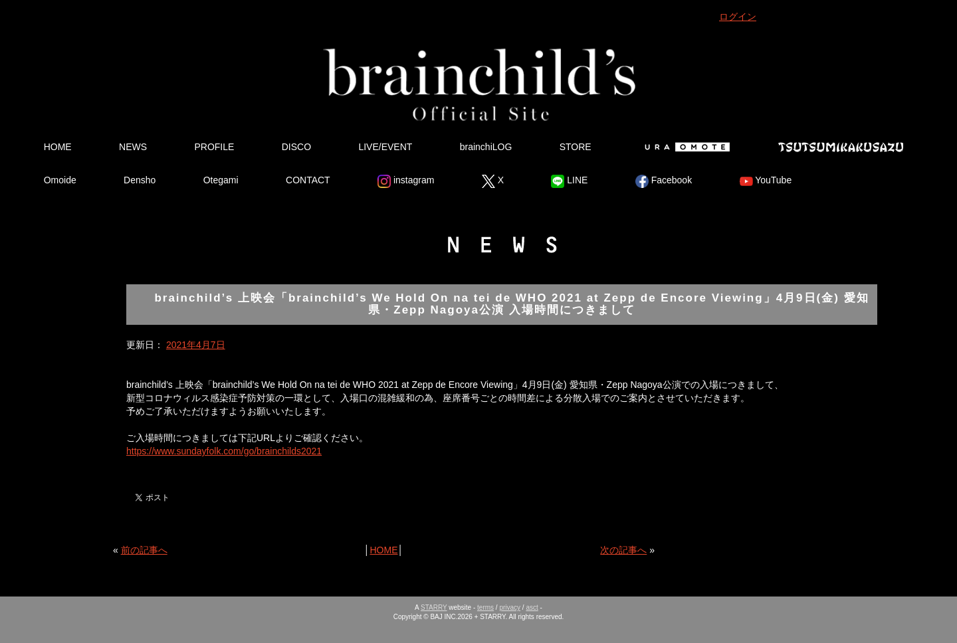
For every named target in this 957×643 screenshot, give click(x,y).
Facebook (663, 181)
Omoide (60, 180)
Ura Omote (684, 146)
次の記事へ (623, 550)
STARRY (434, 607)
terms (485, 607)
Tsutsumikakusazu (840, 146)
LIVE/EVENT (385, 146)
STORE (575, 146)
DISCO (296, 146)
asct (532, 607)
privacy (509, 607)
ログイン (737, 16)
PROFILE (214, 146)
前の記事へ (144, 550)
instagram (405, 181)
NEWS (133, 146)
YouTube (766, 181)
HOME (58, 146)
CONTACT (308, 180)
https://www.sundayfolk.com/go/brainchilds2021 (224, 451)
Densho (140, 180)
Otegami (221, 180)
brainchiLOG (486, 146)
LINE (569, 181)
